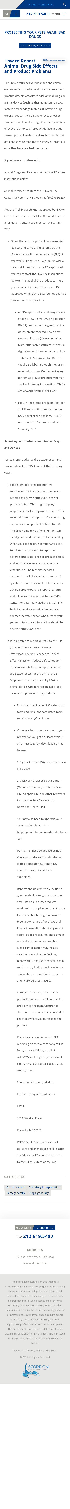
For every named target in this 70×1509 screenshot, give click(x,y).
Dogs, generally (41, 1309)
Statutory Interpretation (46, 1303)
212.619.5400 (37, 14)
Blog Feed (51, 1474)
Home (33, 4)
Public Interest (16, 1303)
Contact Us (46, 4)
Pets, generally (16, 1309)
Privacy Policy (34, 1474)
